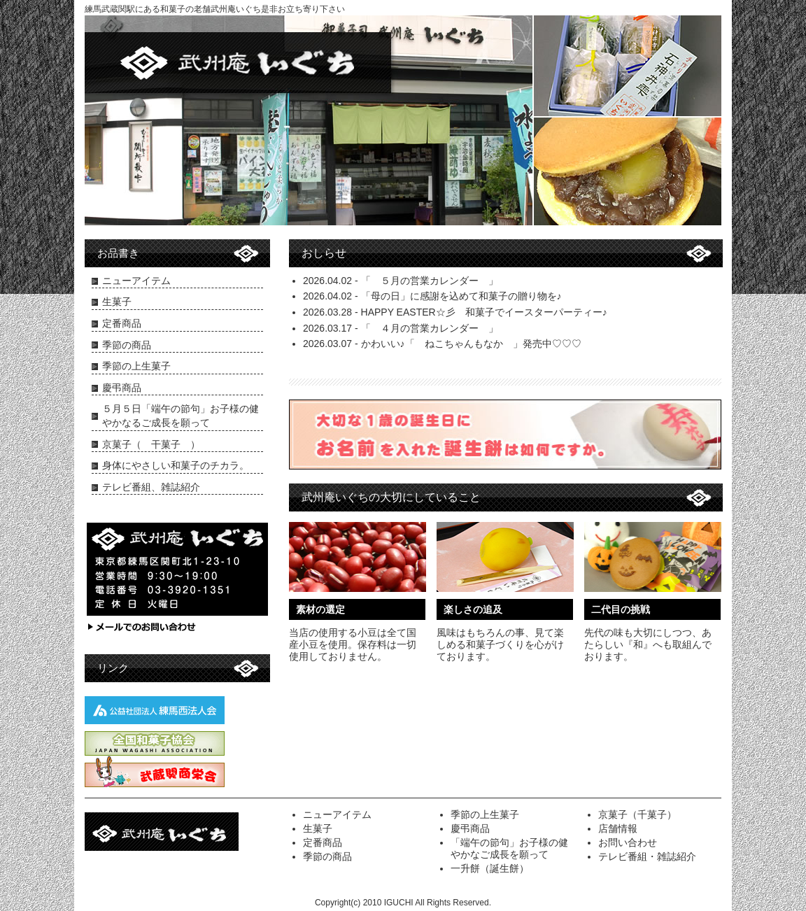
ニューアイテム (136, 280)
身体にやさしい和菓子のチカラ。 (175, 465)
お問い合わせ (627, 842)
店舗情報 (617, 828)
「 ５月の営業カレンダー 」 (429, 280)
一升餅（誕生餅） (490, 868)
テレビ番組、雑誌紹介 (151, 487)
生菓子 (117, 301)
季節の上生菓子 (136, 366)
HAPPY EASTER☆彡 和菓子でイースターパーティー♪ (484, 312)
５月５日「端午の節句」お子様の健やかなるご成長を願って (180, 415)
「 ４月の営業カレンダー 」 (429, 328)
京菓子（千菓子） (637, 814)
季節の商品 (126, 345)
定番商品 (121, 323)
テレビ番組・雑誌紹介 (647, 856)
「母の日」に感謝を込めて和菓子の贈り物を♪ (461, 296)
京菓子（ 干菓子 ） (151, 444)
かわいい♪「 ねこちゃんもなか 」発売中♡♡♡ (471, 343)
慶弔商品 (121, 387)
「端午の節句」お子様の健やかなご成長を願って (509, 848)
